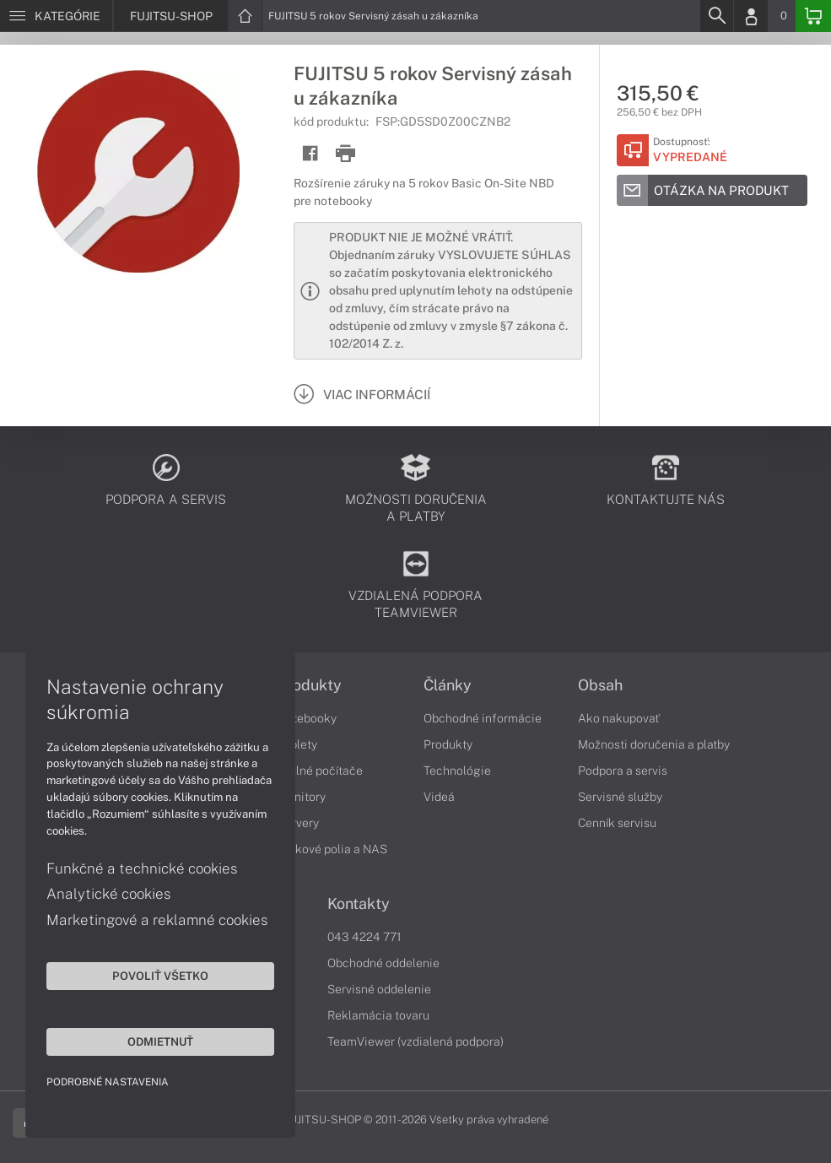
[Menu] (56, 16)
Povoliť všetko (160, 975)
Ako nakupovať (619, 718)
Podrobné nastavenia (107, 1082)
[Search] (716, 16)
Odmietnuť (160, 1041)
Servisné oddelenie (379, 989)
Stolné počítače (320, 770)
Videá (439, 796)
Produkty (310, 685)
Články (448, 685)
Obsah (600, 685)
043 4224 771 (364, 937)
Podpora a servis (622, 770)
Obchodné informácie (483, 718)
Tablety (297, 744)
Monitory (302, 796)
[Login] (751, 16)
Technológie (457, 770)
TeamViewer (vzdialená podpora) (415, 1041)
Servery (298, 823)
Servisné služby (620, 796)
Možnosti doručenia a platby (654, 744)
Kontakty (358, 903)
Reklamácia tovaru (378, 1015)
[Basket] (813, 16)
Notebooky (307, 718)
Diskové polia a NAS (332, 849)
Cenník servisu (617, 823)
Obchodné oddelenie (383, 963)
